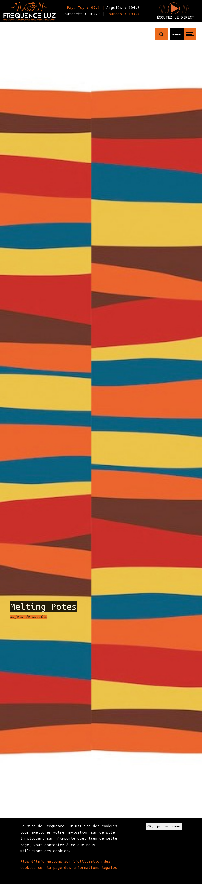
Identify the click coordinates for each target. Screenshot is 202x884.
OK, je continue (163, 826)
